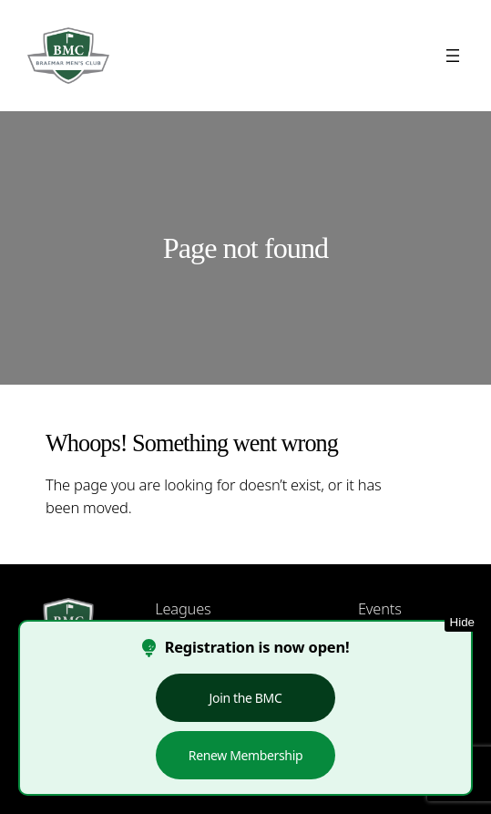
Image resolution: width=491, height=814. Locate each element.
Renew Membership (245, 755)
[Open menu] (453, 56)
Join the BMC (246, 697)
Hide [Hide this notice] (462, 622)
